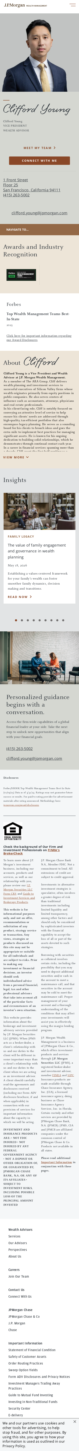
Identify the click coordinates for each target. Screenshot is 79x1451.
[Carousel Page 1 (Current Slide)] (16, 620)
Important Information (56, 1162)
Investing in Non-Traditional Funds (33, 1402)
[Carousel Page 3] (28, 620)
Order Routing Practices (25, 1363)
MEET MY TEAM (38, 148)
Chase (12, 1330)
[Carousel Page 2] (22, 620)
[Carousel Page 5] (40, 620)
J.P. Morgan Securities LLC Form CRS (17, 889)
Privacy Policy (14, 1446)
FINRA (56, 1075)
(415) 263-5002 (19, 748)
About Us (14, 1256)
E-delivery (15, 1415)
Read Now (18, 597)
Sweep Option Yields (23, 1370)
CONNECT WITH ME (39, 161)
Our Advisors (17, 1243)
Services (14, 1236)
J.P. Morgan (16, 1323)
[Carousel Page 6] (45, 620)
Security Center (19, 1408)
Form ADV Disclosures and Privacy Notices (39, 1377)
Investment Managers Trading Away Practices (34, 1386)
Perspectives (17, 1249)
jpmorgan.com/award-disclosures (21, 805)
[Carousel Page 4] (34, 620)
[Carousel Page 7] (51, 620)
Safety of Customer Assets (27, 1356)
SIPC (70, 1075)
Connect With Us (20, 1296)
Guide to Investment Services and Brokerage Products (19, 898)
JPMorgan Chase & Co (24, 1316)
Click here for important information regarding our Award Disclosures (39, 338)
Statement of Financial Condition (31, 1350)
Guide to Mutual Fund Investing (30, 1395)
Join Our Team (18, 1276)
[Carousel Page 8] (57, 620)
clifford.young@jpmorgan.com (40, 213)
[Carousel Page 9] (63, 620)
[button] (74, 1421)
